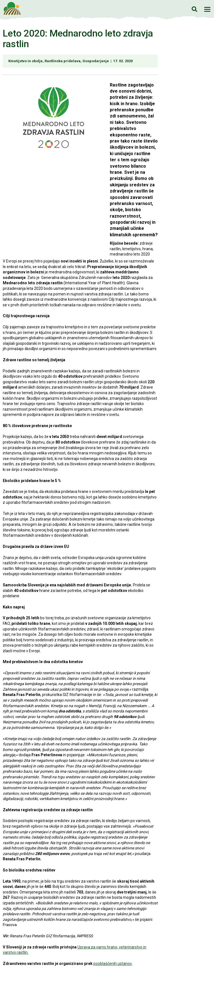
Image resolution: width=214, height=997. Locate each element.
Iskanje (194, 9)
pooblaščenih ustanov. (112, 963)
